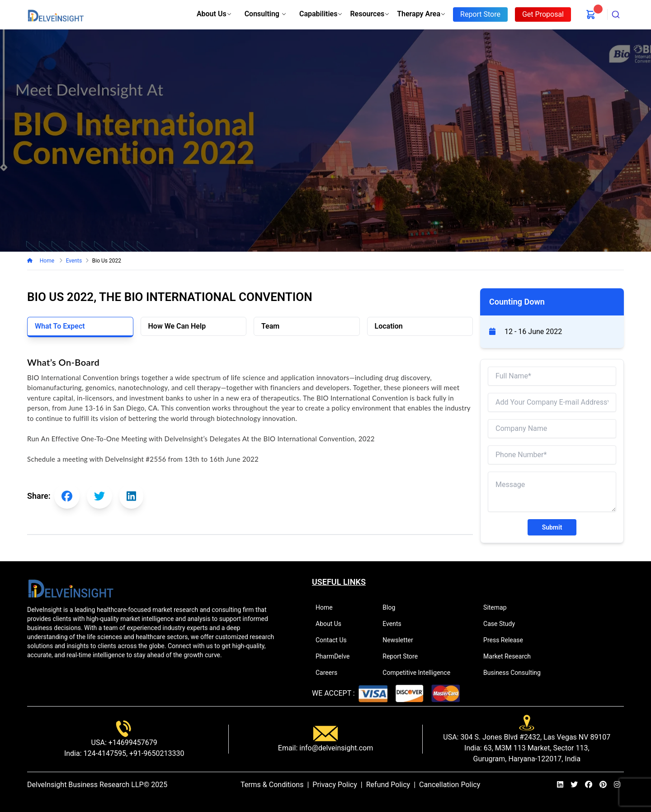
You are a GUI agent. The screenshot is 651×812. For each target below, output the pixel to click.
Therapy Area (421, 14)
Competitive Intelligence (420, 672)
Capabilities (321, 14)
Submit (552, 527)
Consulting (266, 14)
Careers (330, 672)
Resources (370, 14)
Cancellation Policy (449, 784)
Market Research (510, 656)
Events (395, 623)
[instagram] (617, 784)
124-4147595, (104, 753)
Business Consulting (515, 672)
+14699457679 (132, 742)
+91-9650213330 (155, 753)
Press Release (507, 640)
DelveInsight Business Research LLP (85, 784)
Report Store (403, 656)
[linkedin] (560, 784)
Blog (392, 607)
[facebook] (588, 784)
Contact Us (335, 640)
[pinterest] (603, 784)
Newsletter (401, 640)
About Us (214, 14)
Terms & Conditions (272, 784)
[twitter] (574, 784)
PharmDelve (336, 656)
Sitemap (498, 607)
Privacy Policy (334, 784)
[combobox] (616, 14)
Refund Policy (388, 784)
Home (46, 261)
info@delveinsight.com (335, 748)
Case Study (503, 623)
